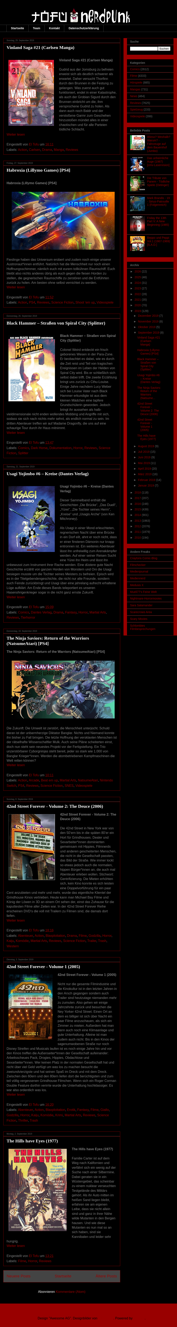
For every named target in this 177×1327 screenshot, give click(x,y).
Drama (47, 149)
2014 (138, 515)
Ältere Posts (106, 1276)
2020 (138, 305)
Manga (59, 149)
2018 (138, 492)
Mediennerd (137, 578)
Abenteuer (25, 935)
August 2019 (146, 446)
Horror (78, 448)
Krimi (59, 1115)
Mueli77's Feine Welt (143, 592)
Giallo (104, 1110)
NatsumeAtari (88, 780)
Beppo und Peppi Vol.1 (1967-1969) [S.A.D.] (158, 241)
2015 (138, 509)
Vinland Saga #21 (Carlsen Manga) (40, 47)
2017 (138, 498)
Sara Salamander (141, 605)
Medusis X (136, 585)
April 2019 (145, 468)
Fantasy (71, 612)
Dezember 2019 (148, 315)
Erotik (71, 1110)
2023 (138, 288)
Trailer (91, 941)
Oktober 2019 (147, 327)
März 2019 (145, 474)
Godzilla (94, 935)
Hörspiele (136, 82)
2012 (138, 526)
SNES (69, 785)
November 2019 (148, 321)
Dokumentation (60, 448)
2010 (138, 537)
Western (13, 946)
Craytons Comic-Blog (143, 558)
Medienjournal (139, 571)
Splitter (23, 453)
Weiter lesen (16, 134)
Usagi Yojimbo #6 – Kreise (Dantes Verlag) (47, 473)
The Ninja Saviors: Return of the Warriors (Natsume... (149, 393)
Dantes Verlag (41, 612)
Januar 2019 (146, 485)
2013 (138, 520)
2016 (138, 503)
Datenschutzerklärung (84, 28)
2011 (138, 531)
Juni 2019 (144, 457)
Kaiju (10, 941)
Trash (102, 941)
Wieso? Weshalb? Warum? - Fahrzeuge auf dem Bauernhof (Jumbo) (158, 143)
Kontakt (54, 28)
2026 (138, 271)
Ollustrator (105, 1318)
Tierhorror (28, 617)
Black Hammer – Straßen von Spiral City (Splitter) (56, 323)
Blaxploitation (55, 935)
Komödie (22, 941)
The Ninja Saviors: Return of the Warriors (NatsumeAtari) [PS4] (48, 641)
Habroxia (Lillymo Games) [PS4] (38, 170)
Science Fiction (62, 302)
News (133, 96)
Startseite (17, 28)
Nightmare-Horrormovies (146, 598)
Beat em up (49, 780)
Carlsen (34, 149)
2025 (138, 277)
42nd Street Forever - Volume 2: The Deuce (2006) (55, 806)
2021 (138, 299)
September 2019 (149, 332)
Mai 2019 (144, 463)
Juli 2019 (144, 451)
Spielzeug (136, 109)
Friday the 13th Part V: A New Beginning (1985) (158, 221)
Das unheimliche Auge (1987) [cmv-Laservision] (158, 161)
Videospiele (105, 302)
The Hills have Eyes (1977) (32, 1140)
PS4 (32, 302)
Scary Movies (138, 618)
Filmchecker (138, 565)
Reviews (72, 149)
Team (36, 28)
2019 (138, 311)
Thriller (23, 1120)
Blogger (138, 1318)
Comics (23, 448)
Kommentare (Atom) (70, 1291)
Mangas (135, 89)
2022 (138, 294)
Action (22, 149)
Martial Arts (98, 612)
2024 (138, 282)
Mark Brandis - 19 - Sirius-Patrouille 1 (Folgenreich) (158, 201)
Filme (83, 935)
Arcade (34, 780)
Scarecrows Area (141, 612)
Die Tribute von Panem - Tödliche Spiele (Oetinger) (158, 181)
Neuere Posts (18, 1276)
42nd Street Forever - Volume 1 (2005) (43, 966)
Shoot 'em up (85, 302)
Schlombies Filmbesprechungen (142, 627)
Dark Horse (39, 448)
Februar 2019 (147, 480)
